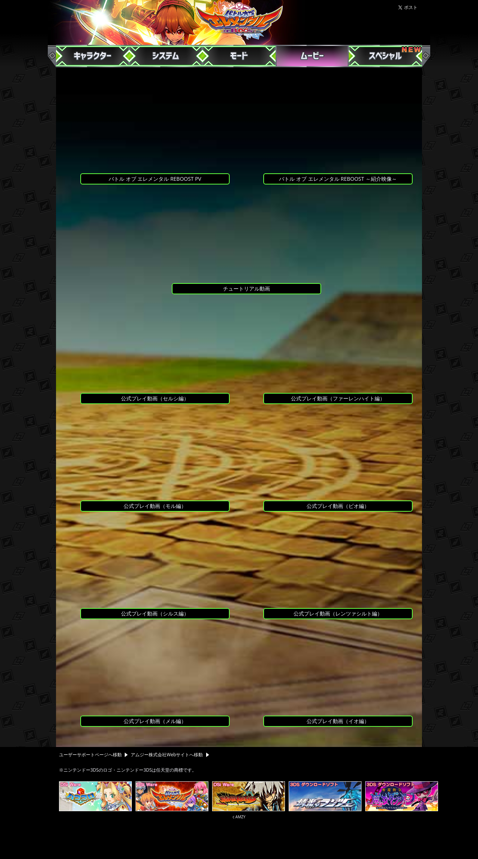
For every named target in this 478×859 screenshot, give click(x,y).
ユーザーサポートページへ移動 (95, 754)
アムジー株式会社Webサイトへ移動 (170, 754)
